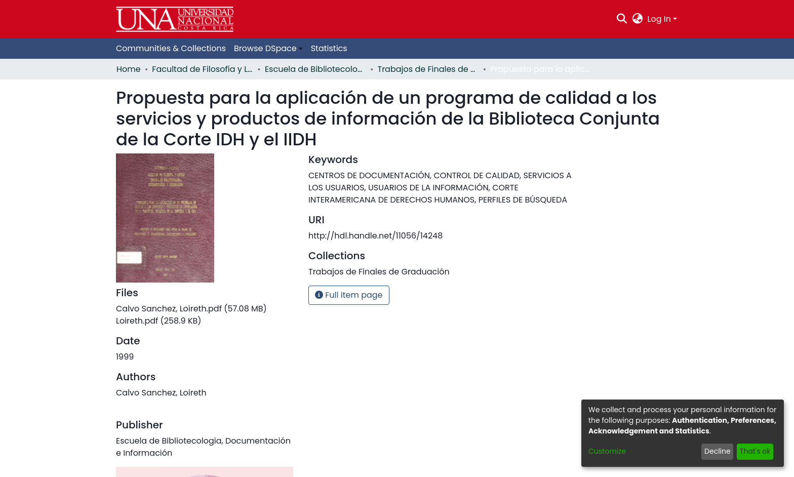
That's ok (755, 451)
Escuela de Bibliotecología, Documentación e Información (315, 69)
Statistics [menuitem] (329, 48)
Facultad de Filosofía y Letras (202, 69)
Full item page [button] (349, 295)
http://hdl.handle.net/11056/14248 (375, 236)
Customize (607, 451)
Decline (717, 451)
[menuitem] (637, 19)
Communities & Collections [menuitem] (171, 48)
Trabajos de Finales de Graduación (428, 69)
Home (128, 69)
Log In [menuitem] (659, 19)
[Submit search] (622, 19)
